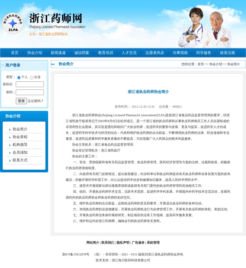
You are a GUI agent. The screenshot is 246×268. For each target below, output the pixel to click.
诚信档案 (81, 53)
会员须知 (20, 152)
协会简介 (20, 129)
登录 (21, 101)
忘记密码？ (36, 101)
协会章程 (20, 137)
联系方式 (20, 160)
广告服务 (138, 242)
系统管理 (153, 242)
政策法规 (227, 53)
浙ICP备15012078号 (77, 254)
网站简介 (92, 242)
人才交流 (129, 53)
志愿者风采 (154, 53)
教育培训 (105, 53)
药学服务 (203, 53)
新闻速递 (58, 53)
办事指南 (180, 53)
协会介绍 (34, 53)
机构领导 (20, 145)
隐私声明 (123, 242)
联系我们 (107, 242)
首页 (14, 53)
